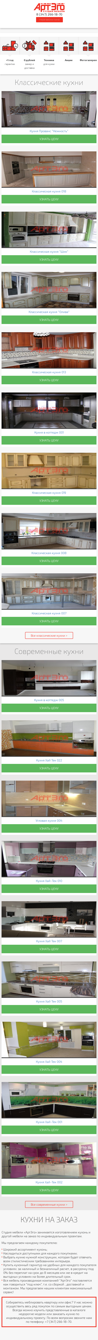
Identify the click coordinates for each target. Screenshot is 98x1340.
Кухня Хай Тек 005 (49, 1001)
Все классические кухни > (49, 635)
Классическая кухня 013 (49, 372)
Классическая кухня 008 (49, 553)
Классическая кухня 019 (49, 492)
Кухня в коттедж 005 (49, 700)
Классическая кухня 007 (49, 613)
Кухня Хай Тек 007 (49, 941)
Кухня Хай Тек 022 (49, 760)
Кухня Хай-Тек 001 (49, 1122)
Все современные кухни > (49, 1204)
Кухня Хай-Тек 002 (49, 1182)
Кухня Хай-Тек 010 (49, 881)
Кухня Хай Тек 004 (49, 1061)
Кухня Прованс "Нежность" (49, 131)
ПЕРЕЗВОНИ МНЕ (49, 19)
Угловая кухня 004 (49, 820)
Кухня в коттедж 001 (49, 432)
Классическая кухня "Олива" (49, 312)
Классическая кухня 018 (49, 191)
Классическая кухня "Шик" (49, 251)
